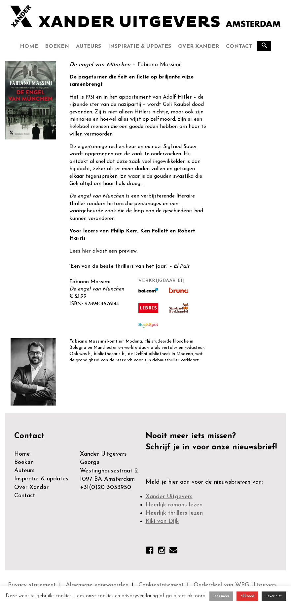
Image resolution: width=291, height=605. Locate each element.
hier (86, 251)
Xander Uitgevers (169, 497)
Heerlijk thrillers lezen (174, 513)
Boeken (57, 46)
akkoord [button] (247, 596)
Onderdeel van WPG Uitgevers (235, 585)
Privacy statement (32, 585)
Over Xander (198, 46)
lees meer (221, 596)
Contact (239, 46)
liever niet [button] (274, 596)
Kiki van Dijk (162, 521)
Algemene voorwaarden (97, 585)
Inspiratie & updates (139, 46)
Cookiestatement (161, 585)
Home (29, 46)
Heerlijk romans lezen (174, 505)
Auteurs (88, 46)
